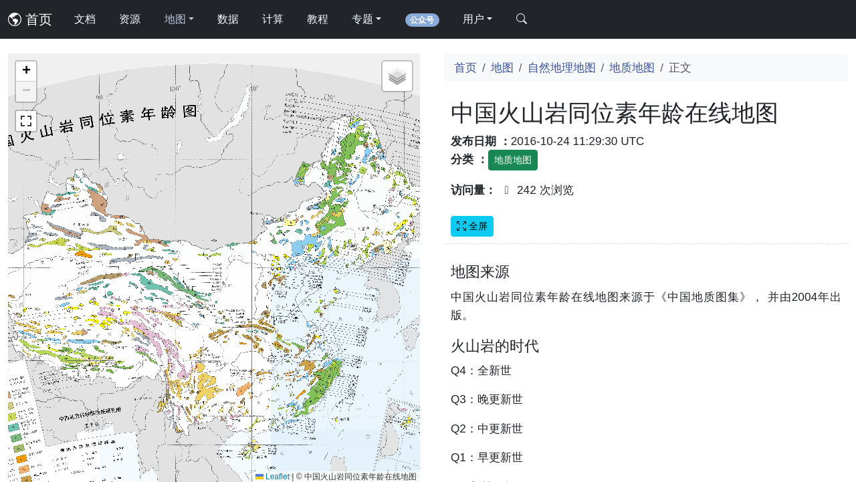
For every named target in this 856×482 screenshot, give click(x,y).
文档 (85, 19)
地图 (502, 67)
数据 (228, 19)
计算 (273, 19)
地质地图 (632, 67)
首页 (30, 19)
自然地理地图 (562, 67)
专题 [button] (362, 19)
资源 (129, 19)
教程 (317, 19)
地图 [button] (175, 19)
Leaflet (272, 476)
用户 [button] (473, 19)
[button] (26, 72)
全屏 (472, 226)
